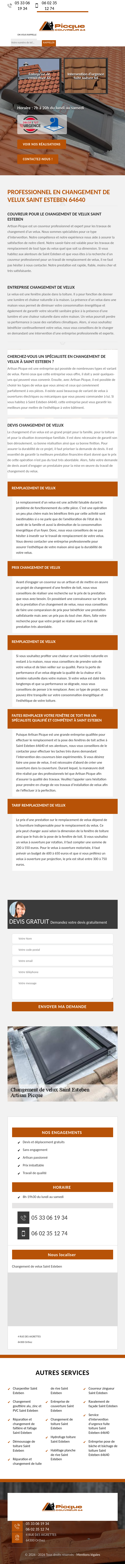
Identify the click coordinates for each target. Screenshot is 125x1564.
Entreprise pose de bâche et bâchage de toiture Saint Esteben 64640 (103, 1448)
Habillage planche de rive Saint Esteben (63, 1454)
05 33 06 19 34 (19, 5)
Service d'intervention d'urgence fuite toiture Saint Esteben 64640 (99, 1424)
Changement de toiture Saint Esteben (62, 1423)
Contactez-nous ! (38, 159)
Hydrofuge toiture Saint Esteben (63, 1439)
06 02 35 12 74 (46, 5)
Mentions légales (88, 1555)
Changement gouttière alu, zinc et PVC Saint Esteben (27, 1406)
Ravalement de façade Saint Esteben (103, 1403)
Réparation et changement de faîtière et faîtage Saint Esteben (25, 1426)
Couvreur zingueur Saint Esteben (101, 1390)
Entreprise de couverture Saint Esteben (62, 1406)
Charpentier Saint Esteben (25, 1390)
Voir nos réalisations (41, 144)
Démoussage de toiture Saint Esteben (24, 1446)
